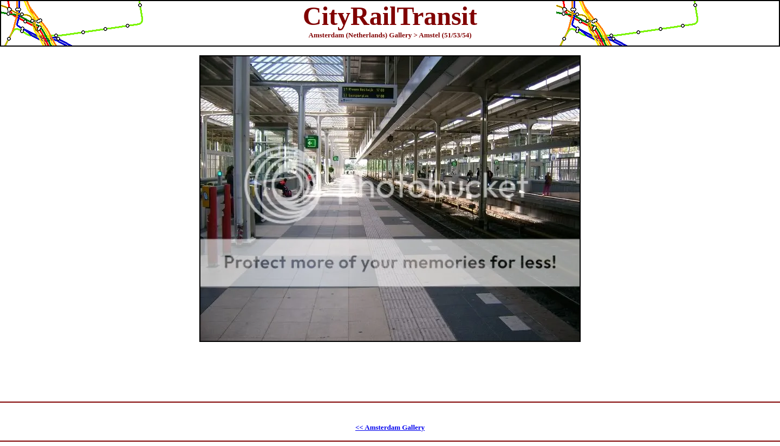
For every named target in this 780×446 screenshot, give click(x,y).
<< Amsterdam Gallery (390, 427)
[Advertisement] (391, 366)
